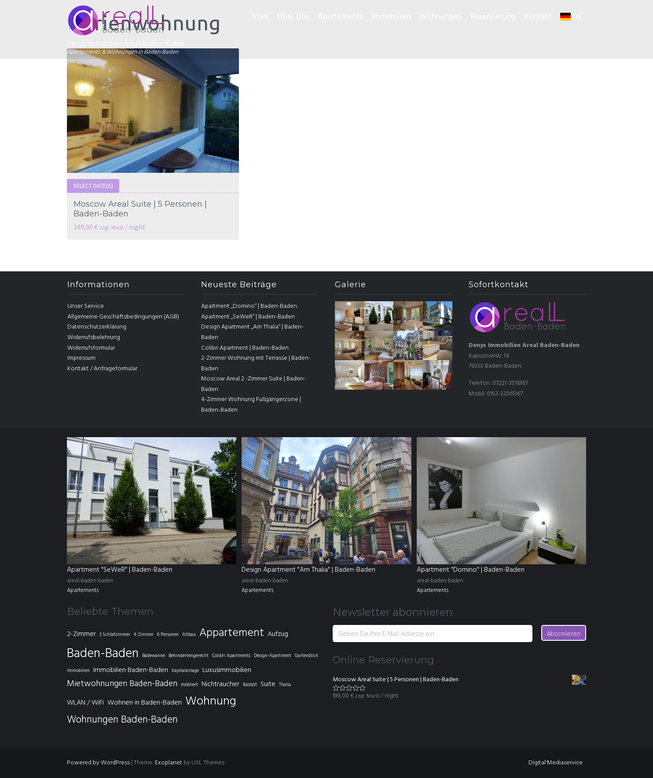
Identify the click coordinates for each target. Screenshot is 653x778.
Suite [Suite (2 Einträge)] (267, 684)
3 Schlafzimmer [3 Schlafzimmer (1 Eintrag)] (114, 635)
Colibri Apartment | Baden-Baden (245, 348)
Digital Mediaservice (555, 763)
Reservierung (492, 17)
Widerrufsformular (91, 348)
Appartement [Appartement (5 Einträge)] (231, 633)
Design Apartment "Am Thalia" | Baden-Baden (308, 570)
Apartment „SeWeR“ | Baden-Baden (248, 317)
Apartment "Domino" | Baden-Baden (471, 570)
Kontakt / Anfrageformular (102, 369)
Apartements (340, 17)
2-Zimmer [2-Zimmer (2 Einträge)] (81, 634)
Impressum (81, 358)
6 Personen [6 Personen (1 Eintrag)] (168, 635)
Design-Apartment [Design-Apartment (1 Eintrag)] (272, 656)
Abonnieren (563, 633)
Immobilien (391, 17)
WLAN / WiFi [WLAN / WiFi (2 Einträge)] (85, 703)
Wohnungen (440, 17)
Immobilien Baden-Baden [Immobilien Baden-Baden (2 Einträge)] (130, 670)
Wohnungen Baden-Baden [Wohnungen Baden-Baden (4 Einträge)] (122, 720)
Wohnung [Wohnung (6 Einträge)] (210, 701)
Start (260, 17)
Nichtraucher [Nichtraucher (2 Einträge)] (220, 684)
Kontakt (537, 17)
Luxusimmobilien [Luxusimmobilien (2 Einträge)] (226, 670)
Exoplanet (168, 763)
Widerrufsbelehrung (93, 337)
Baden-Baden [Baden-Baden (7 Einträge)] (103, 653)
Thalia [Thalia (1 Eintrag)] (285, 685)
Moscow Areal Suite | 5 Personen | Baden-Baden (140, 209)
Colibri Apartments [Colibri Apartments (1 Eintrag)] (231, 656)
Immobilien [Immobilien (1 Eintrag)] (78, 671)
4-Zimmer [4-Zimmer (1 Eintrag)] (144, 635)
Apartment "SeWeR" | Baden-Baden (119, 570)
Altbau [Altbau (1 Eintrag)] (189, 635)
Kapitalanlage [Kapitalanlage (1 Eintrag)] (185, 671)
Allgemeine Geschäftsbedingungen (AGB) (123, 317)
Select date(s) (93, 186)
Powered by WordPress (98, 763)
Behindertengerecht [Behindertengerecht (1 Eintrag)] (189, 656)
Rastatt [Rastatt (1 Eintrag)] (250, 685)
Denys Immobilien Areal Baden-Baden (126, 43)
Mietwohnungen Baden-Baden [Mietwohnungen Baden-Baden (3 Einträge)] (122, 684)
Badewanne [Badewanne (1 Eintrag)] (153, 656)
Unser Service (85, 306)
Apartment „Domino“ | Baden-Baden (249, 306)
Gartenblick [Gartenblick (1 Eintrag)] (306, 656)
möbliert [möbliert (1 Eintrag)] (189, 685)
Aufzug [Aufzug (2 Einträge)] (278, 634)
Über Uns (293, 17)
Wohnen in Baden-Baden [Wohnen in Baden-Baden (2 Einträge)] (144, 703)
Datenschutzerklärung (96, 327)
